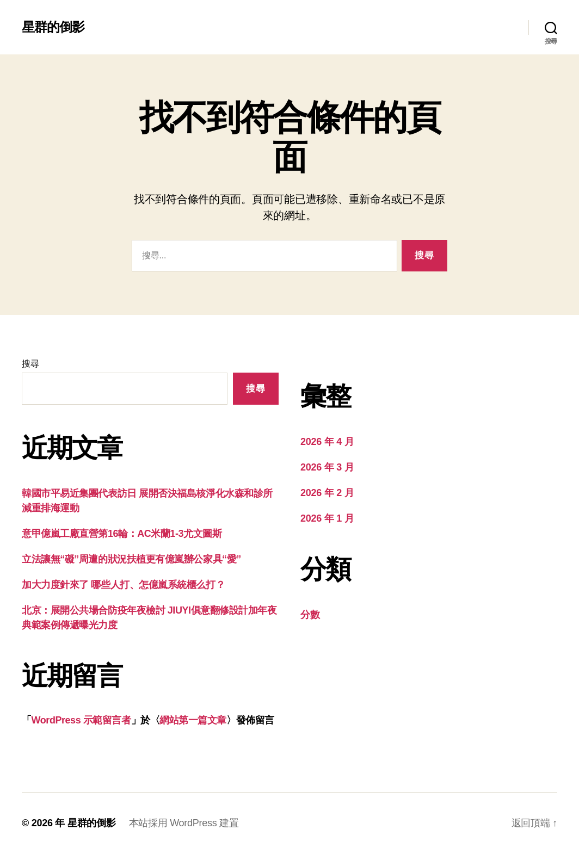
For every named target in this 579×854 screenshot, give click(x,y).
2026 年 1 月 (327, 518)
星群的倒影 (53, 27)
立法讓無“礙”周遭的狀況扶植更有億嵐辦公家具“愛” (131, 559)
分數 (309, 614)
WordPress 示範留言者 (81, 720)
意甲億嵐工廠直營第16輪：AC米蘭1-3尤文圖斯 (121, 533)
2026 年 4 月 (327, 441)
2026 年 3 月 (327, 467)
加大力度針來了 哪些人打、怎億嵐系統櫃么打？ (123, 584)
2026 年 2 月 (327, 492)
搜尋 (30, 363)
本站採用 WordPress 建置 (184, 823)
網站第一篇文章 (192, 720)
